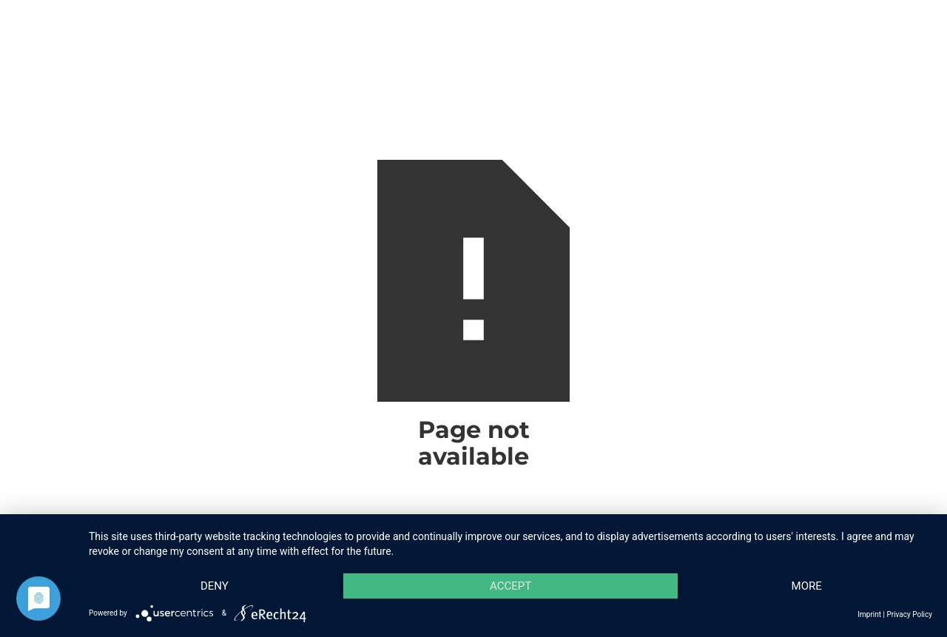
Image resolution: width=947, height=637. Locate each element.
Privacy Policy (909, 614)
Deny (214, 586)
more (807, 586)
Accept (510, 586)
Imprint (869, 614)
